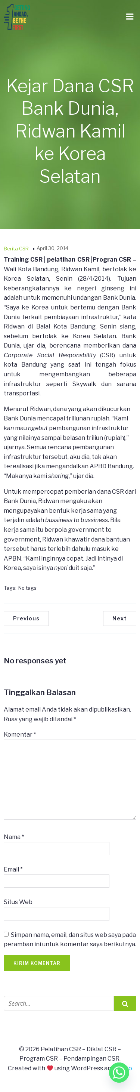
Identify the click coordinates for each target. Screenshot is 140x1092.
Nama (14, 836)
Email (13, 869)
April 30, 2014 (52, 248)
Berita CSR (16, 249)
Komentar (20, 734)
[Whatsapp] (119, 1072)
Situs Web (18, 902)
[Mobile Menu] (130, 16)
